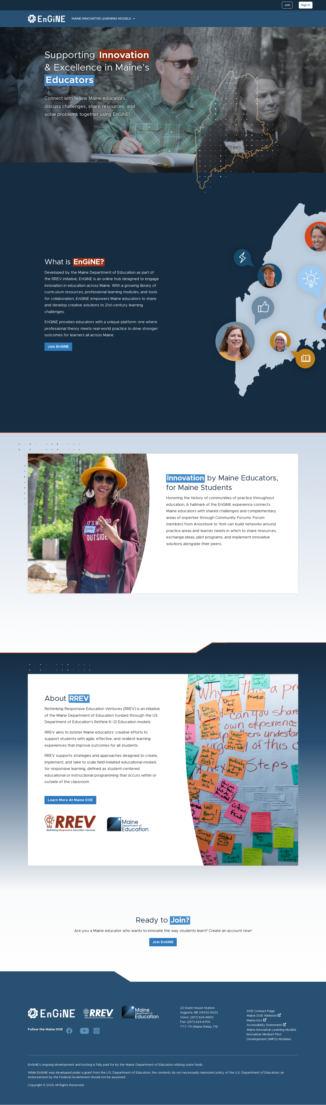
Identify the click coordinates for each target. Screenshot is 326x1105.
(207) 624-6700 (198, 1021)
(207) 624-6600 (202, 1017)
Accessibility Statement (264, 1025)
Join (287, 5)
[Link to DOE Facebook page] (69, 1031)
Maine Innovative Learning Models (101, 18)
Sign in (305, 5)
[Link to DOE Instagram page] (96, 1031)
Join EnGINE (58, 346)
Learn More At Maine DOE (70, 800)
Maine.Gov (254, 1020)
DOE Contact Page (261, 1011)
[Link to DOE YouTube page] (83, 1031)
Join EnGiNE (163, 942)
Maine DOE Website (262, 1015)
